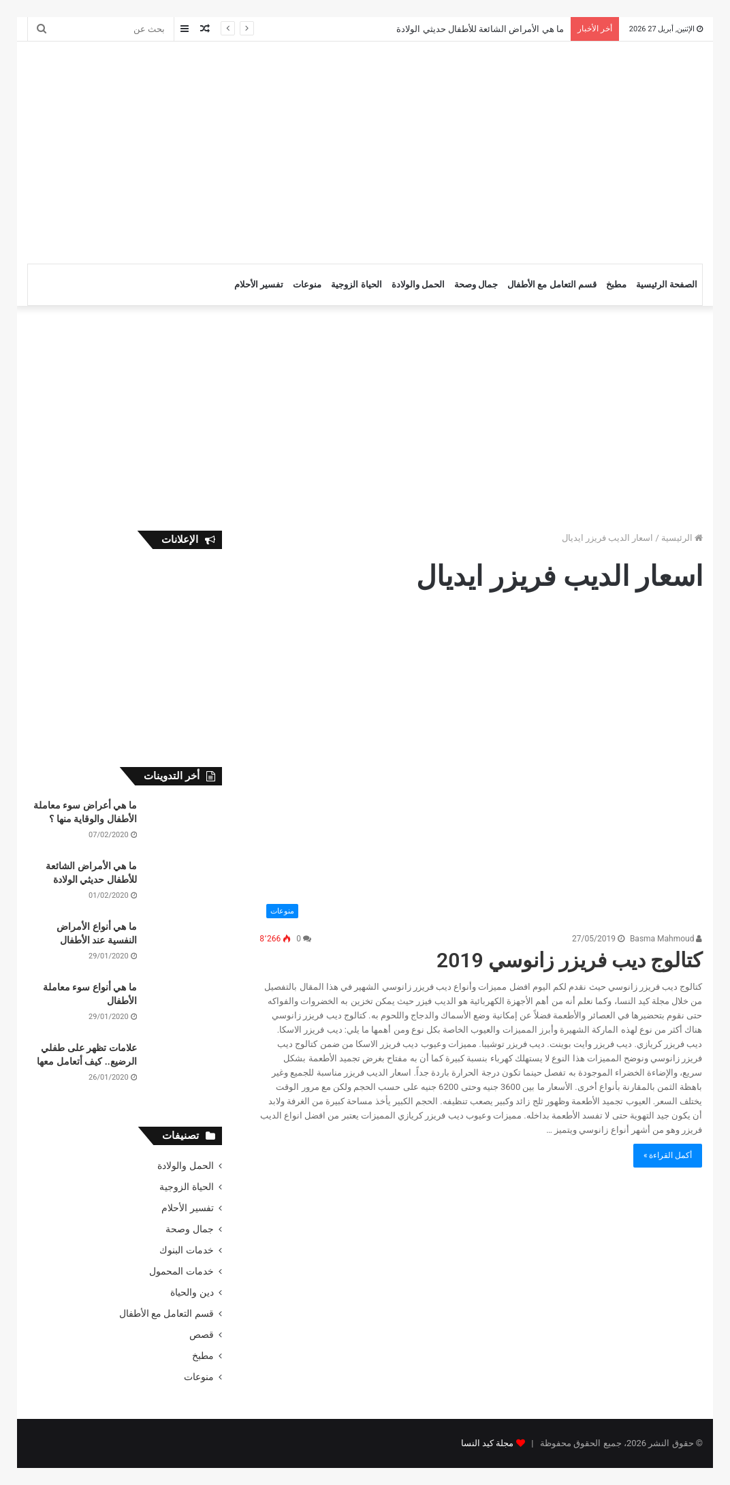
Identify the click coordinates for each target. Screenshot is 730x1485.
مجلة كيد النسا (487, 1443)
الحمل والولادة (418, 284)
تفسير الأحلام (258, 284)
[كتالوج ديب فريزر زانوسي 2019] (480, 770)
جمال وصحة (476, 284)
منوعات (307, 284)
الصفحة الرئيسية (666, 284)
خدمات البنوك (186, 1250)
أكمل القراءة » (668, 1155)
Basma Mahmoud (666, 938)
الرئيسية (682, 538)
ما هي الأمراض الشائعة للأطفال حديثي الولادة (479, 29)
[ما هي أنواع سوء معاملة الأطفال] (184, 1006)
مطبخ (616, 284)
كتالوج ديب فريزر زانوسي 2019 (569, 960)
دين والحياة (191, 1292)
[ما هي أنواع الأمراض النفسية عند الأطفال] (184, 945)
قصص (201, 1334)
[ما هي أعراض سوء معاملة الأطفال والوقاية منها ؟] (184, 824)
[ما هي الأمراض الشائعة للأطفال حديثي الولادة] (184, 885)
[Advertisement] (235, 150)
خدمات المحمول (181, 1271)
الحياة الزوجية (356, 284)
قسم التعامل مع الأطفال (552, 284)
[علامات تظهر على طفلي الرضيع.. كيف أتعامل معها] (184, 1067)
